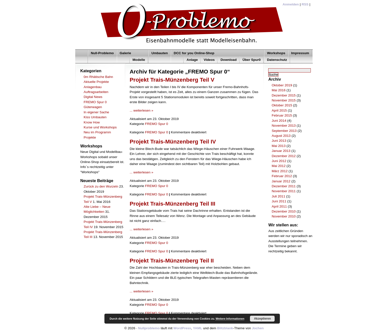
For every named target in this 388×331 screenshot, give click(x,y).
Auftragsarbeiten (96, 92)
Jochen (258, 328)
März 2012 (280, 171)
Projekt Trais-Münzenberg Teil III (172, 203)
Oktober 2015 (282, 105)
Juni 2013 (279, 140)
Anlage (192, 60)
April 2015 (279, 110)
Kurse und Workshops (100, 127)
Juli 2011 (278, 196)
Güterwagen (93, 107)
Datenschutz (277, 60)
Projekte (90, 137)
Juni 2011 (279, 201)
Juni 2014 (279, 120)
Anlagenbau (93, 87)
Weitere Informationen (230, 318)
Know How (92, 122)
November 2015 (284, 100)
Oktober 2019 (282, 85)
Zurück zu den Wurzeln (101, 186)
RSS (305, 4)
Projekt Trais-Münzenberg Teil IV (173, 141)
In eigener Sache (96, 112)
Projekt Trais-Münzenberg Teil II (172, 260)
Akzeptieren (262, 318)
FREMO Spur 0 (95, 102)
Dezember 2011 (284, 186)
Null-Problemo (102, 53)
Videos (209, 60)
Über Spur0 (251, 60)
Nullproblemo (149, 328)
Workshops (276, 53)
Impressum (300, 53)
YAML (197, 328)
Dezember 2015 (284, 95)
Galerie (125, 53)
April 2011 (279, 206)
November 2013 (284, 125)
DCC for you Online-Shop (194, 53)
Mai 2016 (279, 90)
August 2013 (281, 136)
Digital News (93, 97)
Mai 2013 (279, 146)
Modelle (139, 60)
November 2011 (284, 191)
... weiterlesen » (141, 110)
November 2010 (284, 216)
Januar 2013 (281, 151)
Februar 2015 (282, 115)
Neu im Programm (97, 132)
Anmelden (291, 4)
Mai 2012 (279, 166)
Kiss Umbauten (95, 117)
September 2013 (284, 131)
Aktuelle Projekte (96, 82)
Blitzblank (225, 328)
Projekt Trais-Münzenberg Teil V (172, 79)
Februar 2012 (282, 176)
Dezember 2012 (284, 156)
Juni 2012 (279, 161)
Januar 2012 (281, 181)
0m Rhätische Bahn (98, 77)
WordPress (182, 328)
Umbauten (159, 53)
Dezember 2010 (284, 211)
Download (228, 60)
